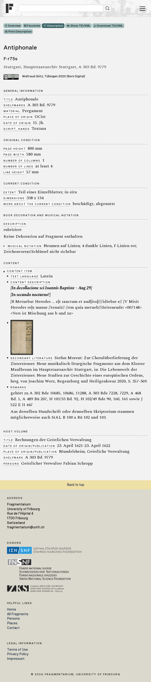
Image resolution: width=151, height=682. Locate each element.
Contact (13, 628)
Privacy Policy (18, 654)
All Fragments (17, 614)
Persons (13, 618)
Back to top (75, 485)
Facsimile (33, 25)
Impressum (15, 659)
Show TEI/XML (80, 25)
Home (11, 609)
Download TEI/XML (110, 25)
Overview (14, 25)
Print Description (20, 31)
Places (12, 623)
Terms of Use (17, 649)
